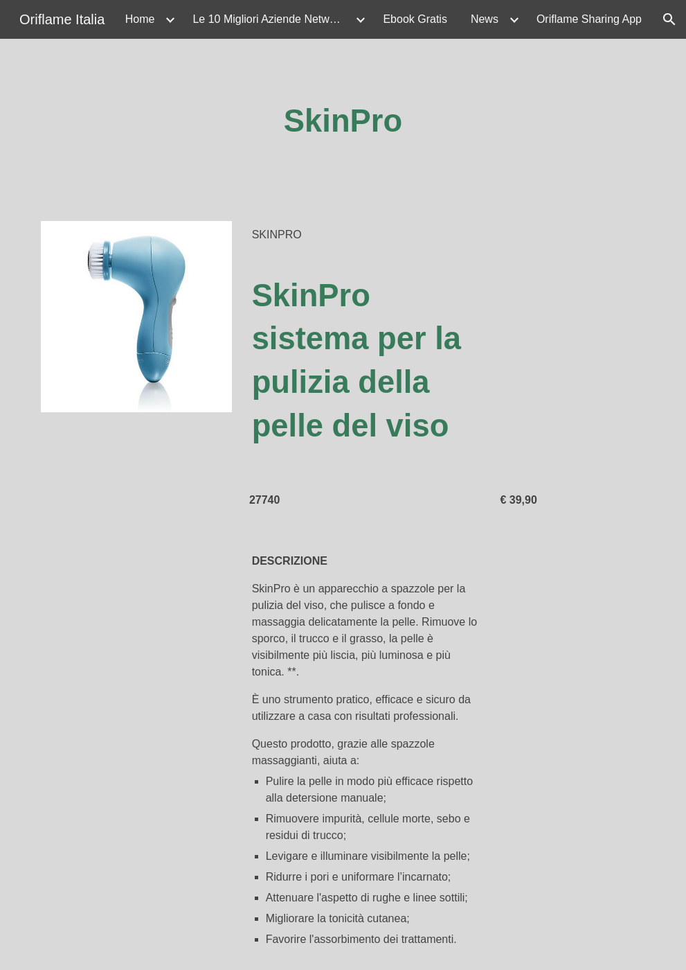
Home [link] (140, 19)
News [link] (484, 19)
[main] (343, 121)
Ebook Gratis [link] (414, 19)
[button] (669, 19)
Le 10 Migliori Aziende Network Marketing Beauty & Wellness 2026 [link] (272, 19)
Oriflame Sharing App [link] (589, 19)
